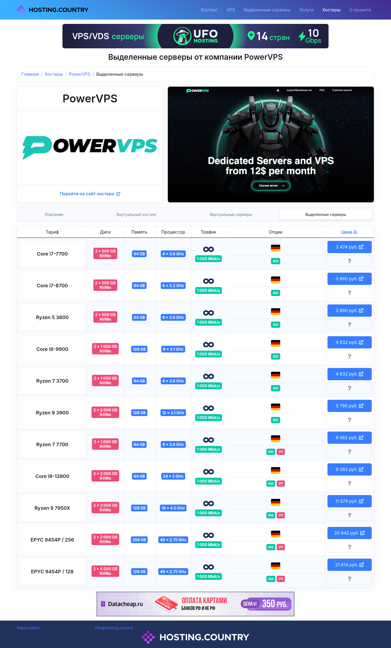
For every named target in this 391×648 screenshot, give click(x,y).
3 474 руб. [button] (349, 247)
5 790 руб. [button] (349, 405)
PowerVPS (79, 74)
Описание (54, 214)
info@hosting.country (113, 627)
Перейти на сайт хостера (90, 193)
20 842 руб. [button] (349, 533)
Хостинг (209, 9)
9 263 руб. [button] (349, 469)
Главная (30, 74)
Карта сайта (28, 627)
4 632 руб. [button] (349, 342)
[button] (52, 253)
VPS (230, 9)
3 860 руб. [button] (349, 278)
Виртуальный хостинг (136, 214)
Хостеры (331, 9)
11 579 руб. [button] (350, 501)
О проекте (360, 9)
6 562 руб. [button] (349, 437)
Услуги (306, 9)
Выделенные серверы (267, 9)
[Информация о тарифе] (349, 261)
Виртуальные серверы (231, 214)
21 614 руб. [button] (349, 564)
